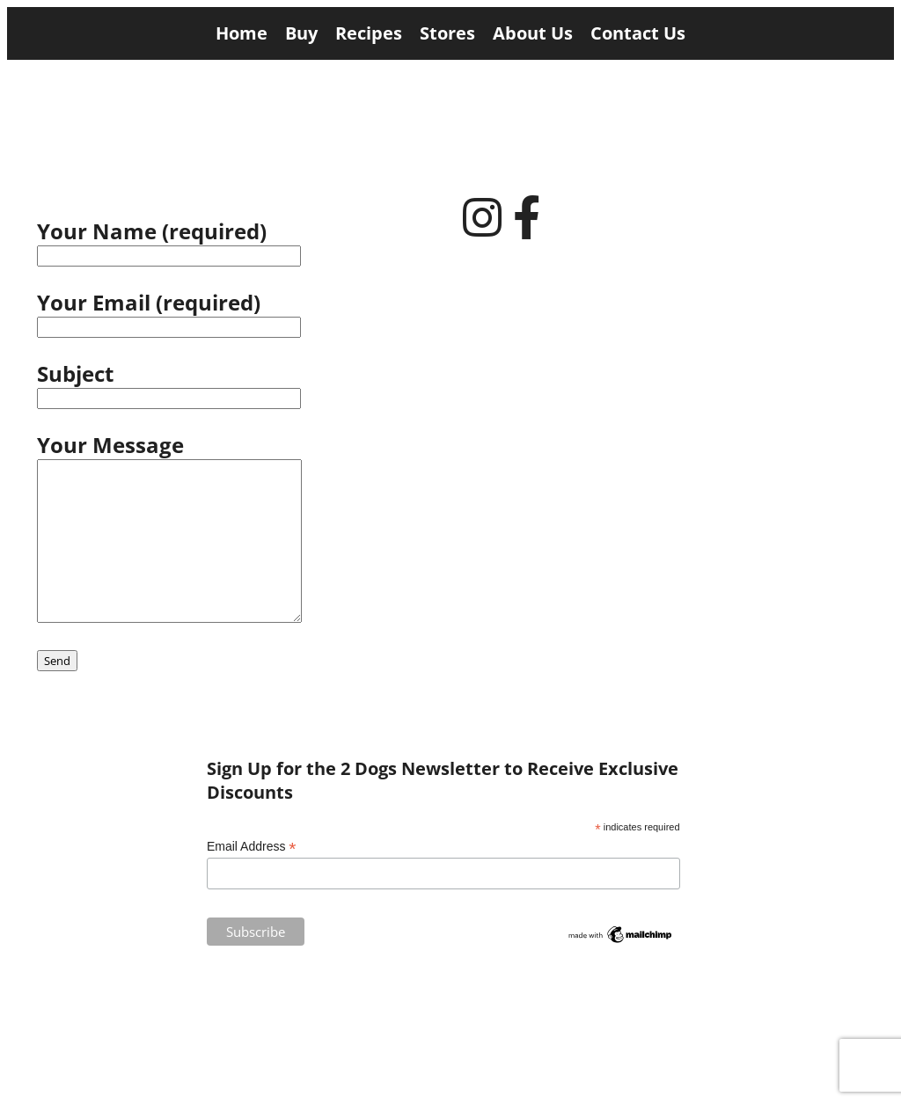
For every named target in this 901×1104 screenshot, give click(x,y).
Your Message (169, 529)
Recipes (368, 33)
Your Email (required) (239, 313)
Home (241, 33)
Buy (301, 33)
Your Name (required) (239, 241)
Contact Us (637, 33)
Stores (447, 33)
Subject (239, 384)
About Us (533, 33)
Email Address (252, 846)
